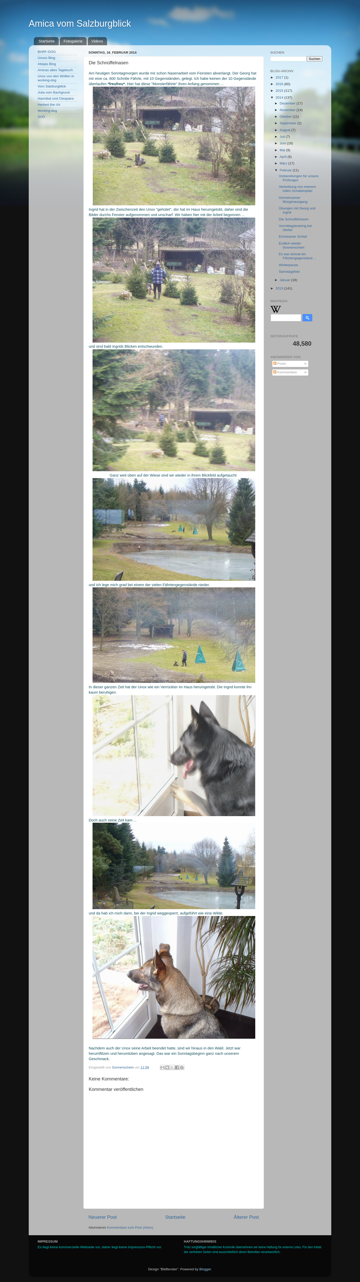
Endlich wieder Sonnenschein (292, 245)
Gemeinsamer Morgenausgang (293, 200)
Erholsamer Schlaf (293, 236)
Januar (285, 280)
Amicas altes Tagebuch (55, 70)
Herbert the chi (49, 104)
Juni (283, 143)
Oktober (286, 116)
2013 (280, 288)
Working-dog (47, 111)
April (284, 157)
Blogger (205, 1269)
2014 (280, 97)
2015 (280, 91)
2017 (280, 77)
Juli (283, 137)
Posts (279, 363)
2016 (280, 84)
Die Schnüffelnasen (294, 219)
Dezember (288, 103)
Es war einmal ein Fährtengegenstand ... (297, 256)
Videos (97, 41)
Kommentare (285, 372)
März (284, 163)
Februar (286, 170)
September (288, 123)
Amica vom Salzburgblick (80, 23)
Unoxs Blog (46, 58)
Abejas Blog (47, 64)
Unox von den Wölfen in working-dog (56, 78)
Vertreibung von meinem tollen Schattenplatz (297, 189)
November (288, 110)
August (285, 130)
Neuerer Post (102, 1217)
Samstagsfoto (289, 271)
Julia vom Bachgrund (54, 92)
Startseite (47, 41)
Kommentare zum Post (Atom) (130, 1227)
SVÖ (41, 117)
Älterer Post (246, 1217)
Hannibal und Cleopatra (56, 98)
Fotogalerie (73, 41)
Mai (283, 150)
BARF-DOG (47, 52)
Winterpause (288, 265)
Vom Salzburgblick (52, 86)
